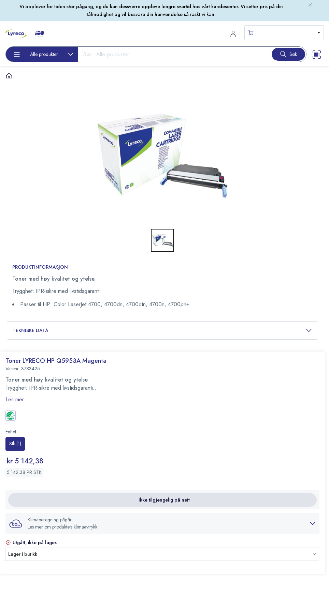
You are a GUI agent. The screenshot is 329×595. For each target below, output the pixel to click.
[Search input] (172, 54)
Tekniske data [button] (162, 330)
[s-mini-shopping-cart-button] (284, 32)
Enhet (10, 431)
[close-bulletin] (310, 5)
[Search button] (288, 54)
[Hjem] (8, 75)
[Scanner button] (317, 54)
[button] (162, 523)
